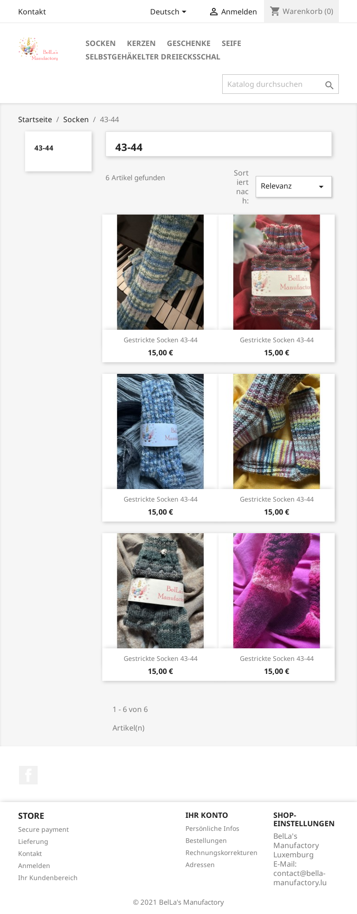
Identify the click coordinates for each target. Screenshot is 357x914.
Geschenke (189, 43)
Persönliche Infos (212, 828)
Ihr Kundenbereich (48, 877)
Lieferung (33, 841)
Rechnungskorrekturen (221, 852)
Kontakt (32, 12)
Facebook (28, 775)
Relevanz (294, 186)
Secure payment (43, 829)
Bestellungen (206, 840)
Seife (231, 43)
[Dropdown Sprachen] (170, 12)
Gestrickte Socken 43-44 (161, 339)
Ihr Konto (206, 815)
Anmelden (34, 865)
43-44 (43, 147)
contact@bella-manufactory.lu (300, 878)
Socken (101, 43)
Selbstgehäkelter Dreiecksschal (153, 57)
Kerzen (141, 43)
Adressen (200, 864)
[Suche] (280, 84)
